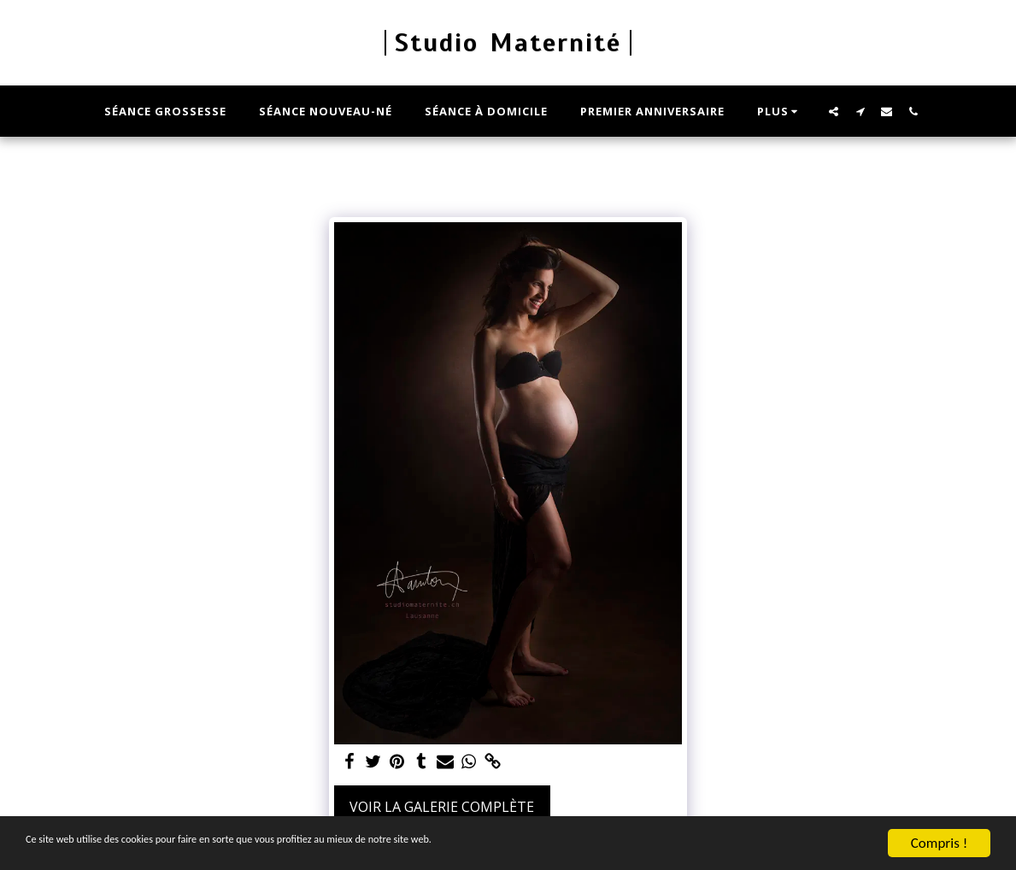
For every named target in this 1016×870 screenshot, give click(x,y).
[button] (833, 111)
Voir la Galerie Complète (441, 806)
